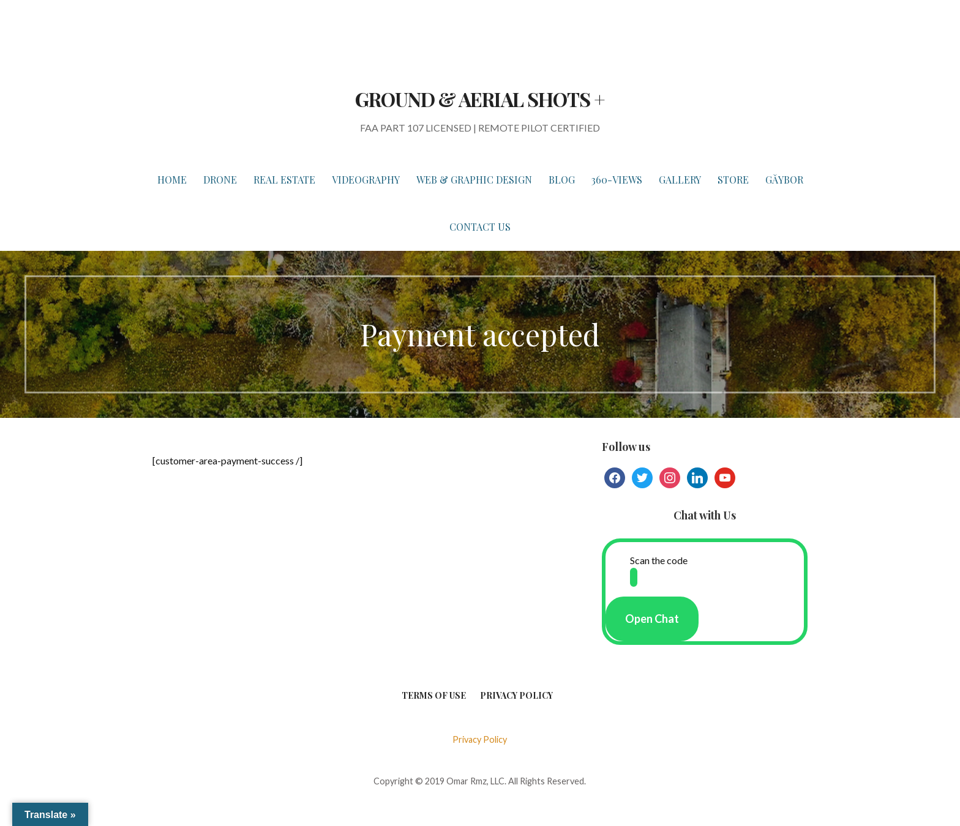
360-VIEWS (616, 179)
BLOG (562, 179)
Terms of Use (434, 695)
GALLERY (680, 179)
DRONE (220, 179)
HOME (172, 179)
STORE (733, 179)
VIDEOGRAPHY (366, 179)
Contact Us (480, 226)
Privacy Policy (516, 695)
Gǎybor (784, 179)
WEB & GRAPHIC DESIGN (474, 179)
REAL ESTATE (284, 179)
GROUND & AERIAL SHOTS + (480, 99)
